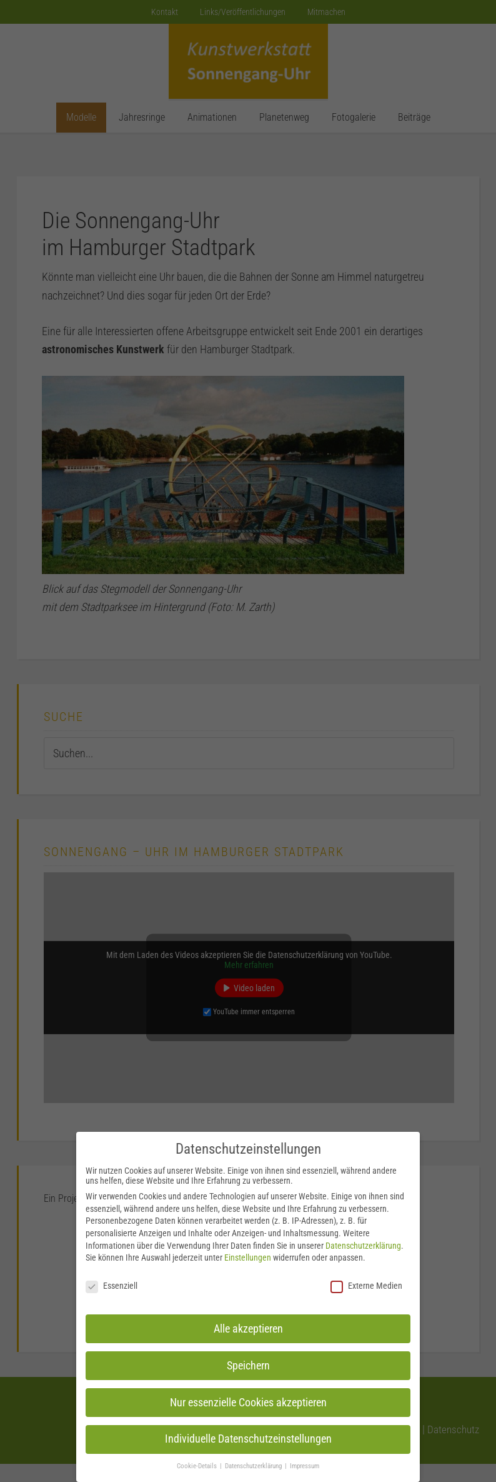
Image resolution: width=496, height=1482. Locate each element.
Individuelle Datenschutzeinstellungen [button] (248, 1439)
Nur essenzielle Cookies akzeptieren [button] (248, 1402)
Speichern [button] (248, 1365)
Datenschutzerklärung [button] (254, 1466)
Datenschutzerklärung (363, 1246)
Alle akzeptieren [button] (248, 1329)
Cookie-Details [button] (198, 1466)
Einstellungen (247, 1258)
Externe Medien (366, 1286)
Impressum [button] (304, 1466)
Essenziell (111, 1286)
